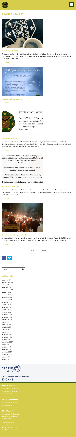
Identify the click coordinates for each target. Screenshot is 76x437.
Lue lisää (5, 63)
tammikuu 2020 (7, 337)
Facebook (3, 379)
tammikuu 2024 (7, 302)
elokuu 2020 (6, 332)
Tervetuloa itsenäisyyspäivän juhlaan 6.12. (17, 235)
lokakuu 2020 (6, 327)
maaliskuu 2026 (7, 280)
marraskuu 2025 (7, 282)
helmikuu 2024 (7, 300)
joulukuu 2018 (6, 357)
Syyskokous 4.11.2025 (9, 139)
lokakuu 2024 (6, 292)
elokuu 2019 (6, 344)
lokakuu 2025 (6, 285)
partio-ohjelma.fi (7, 405)
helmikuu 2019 (7, 352)
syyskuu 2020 (6, 330)
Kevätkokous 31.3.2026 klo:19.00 (13, 51)
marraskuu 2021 (7, 320)
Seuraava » (43, 251)
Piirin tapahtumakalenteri (10, 403)
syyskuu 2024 (6, 295)
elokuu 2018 (6, 359)
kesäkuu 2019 (6, 347)
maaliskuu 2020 (7, 335)
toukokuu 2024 (7, 297)
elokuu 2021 (6, 322)
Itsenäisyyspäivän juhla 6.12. (12, 99)
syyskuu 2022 (6, 312)
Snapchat (12, 379)
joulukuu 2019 (6, 340)
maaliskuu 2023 (7, 307)
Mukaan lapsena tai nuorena (11, 391)
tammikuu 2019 (7, 354)
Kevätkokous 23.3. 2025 (10, 187)
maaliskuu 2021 (7, 325)
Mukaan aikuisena (7, 394)
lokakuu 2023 (6, 305)
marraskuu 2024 (7, 290)
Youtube (9, 379)
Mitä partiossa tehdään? (10, 389)
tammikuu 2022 (7, 317)
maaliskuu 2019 (7, 349)
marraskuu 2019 (7, 342)
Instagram (6, 379)
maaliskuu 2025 (7, 287)
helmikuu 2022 (7, 315)
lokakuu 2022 (6, 310)
